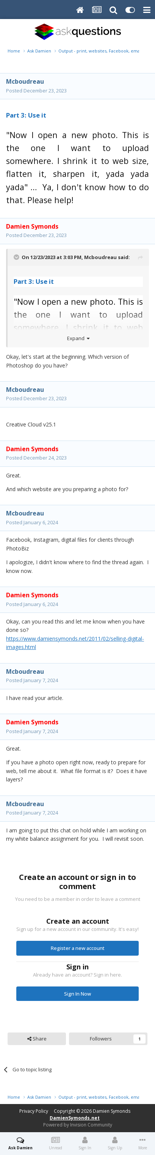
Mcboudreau (25, 81)
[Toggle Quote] (17, 257)
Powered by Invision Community (77, 1125)
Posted (36, 90)
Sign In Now (77, 993)
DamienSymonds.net (75, 1118)
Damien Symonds (111, 1111)
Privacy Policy (33, 1111)
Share (37, 1038)
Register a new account (78, 948)
